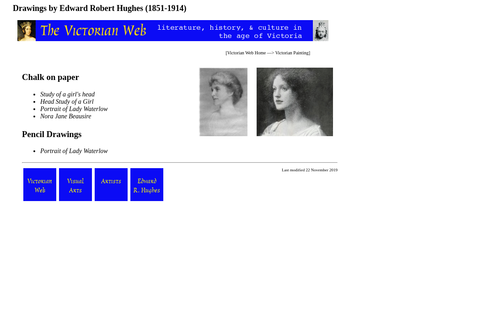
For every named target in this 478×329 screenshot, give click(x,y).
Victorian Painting (292, 52)
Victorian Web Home (246, 52)
